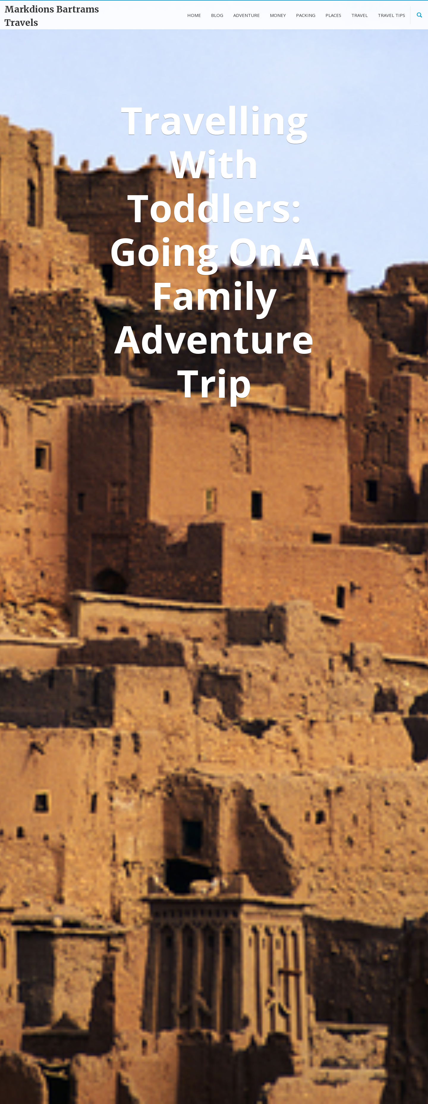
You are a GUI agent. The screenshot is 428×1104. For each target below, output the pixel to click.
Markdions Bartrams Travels (51, 16)
